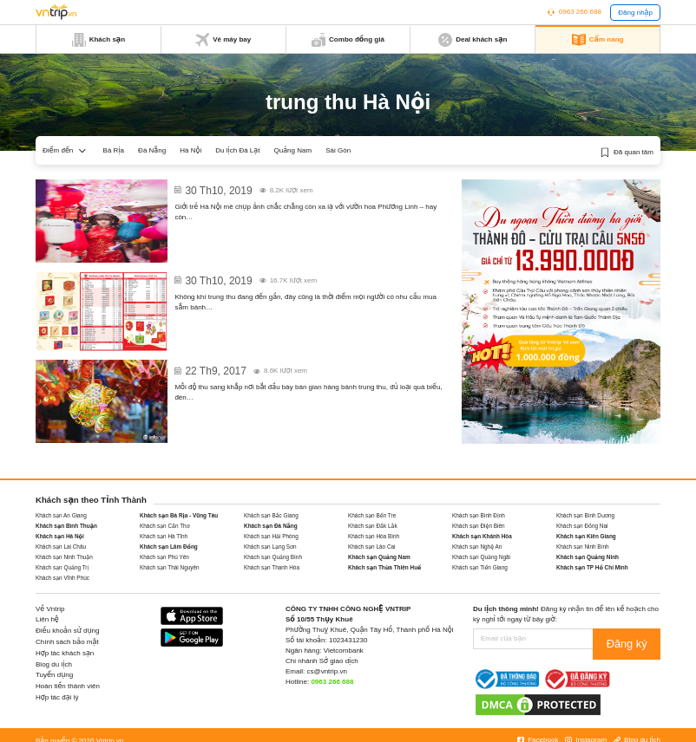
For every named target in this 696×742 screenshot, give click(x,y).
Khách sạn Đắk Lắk (372, 526)
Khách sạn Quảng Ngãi (481, 557)
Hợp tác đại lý (57, 697)
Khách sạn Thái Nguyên (170, 567)
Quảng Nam (293, 150)
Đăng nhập (635, 12)
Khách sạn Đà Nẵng (271, 526)
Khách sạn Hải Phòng (271, 536)
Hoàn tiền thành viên (68, 686)
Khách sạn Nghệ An (477, 546)
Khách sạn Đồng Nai (581, 526)
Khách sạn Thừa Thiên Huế (384, 567)
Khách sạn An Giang (61, 515)
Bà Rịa (114, 150)
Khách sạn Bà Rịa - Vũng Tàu (179, 515)
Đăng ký (636, 638)
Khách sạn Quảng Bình (273, 557)
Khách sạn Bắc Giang (271, 515)
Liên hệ (47, 619)
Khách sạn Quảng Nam (379, 557)
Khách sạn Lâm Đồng (169, 546)
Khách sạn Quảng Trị (62, 567)
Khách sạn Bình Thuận (66, 526)
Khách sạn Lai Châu (61, 546)
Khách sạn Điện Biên (478, 526)
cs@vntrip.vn (327, 671)
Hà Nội (190, 150)
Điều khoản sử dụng (67, 631)
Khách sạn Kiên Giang (586, 536)
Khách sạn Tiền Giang (480, 567)
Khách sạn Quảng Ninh (587, 557)
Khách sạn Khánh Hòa (482, 536)
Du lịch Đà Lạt (237, 150)
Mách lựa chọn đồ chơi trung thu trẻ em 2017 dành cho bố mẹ (299, 365)
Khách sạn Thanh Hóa (271, 567)
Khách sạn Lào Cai (372, 546)
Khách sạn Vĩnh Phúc (62, 578)
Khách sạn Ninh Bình (582, 546)
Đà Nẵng (152, 150)
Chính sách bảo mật (67, 642)
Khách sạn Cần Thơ (165, 526)
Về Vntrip (50, 609)
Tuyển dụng (54, 675)
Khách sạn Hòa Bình (373, 536)
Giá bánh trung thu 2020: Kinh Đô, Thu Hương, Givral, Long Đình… (306, 275)
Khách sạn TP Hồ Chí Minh (592, 567)
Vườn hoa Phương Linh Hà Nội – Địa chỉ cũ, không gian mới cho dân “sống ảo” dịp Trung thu (303, 191)
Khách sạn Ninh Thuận (64, 557)
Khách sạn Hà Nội (60, 536)
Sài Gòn (338, 150)
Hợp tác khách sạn (65, 653)
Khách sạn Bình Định (478, 515)
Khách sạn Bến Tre (372, 515)
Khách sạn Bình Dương (585, 515)
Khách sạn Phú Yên (164, 557)
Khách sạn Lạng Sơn (270, 546)
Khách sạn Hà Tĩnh (163, 536)
